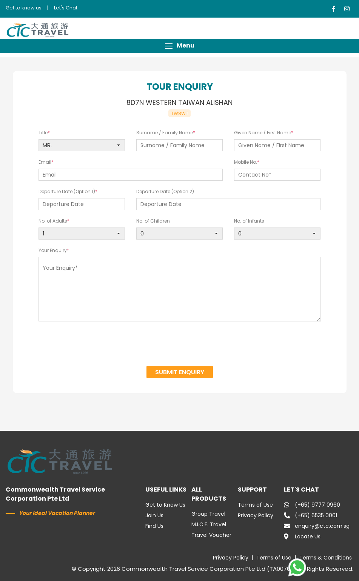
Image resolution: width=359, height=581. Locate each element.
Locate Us (302, 536)
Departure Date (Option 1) (67, 191)
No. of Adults (53, 221)
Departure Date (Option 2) (165, 191)
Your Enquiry (53, 250)
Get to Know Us (165, 505)
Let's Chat (65, 7)
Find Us (154, 526)
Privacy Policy (255, 515)
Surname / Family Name (164, 132)
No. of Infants (249, 221)
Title (43, 132)
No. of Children (153, 221)
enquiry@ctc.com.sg (317, 526)
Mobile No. (245, 162)
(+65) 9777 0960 (312, 505)
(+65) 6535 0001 (310, 515)
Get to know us (24, 7)
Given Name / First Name (262, 132)
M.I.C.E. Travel (208, 524)
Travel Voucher (211, 535)
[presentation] (179, 345)
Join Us (154, 515)
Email (45, 162)
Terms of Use (255, 505)
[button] (179, 46)
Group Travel (208, 514)
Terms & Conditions (325, 557)
